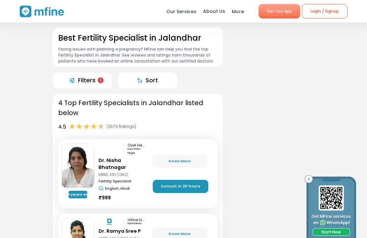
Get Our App (279, 11)
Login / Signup (324, 11)
